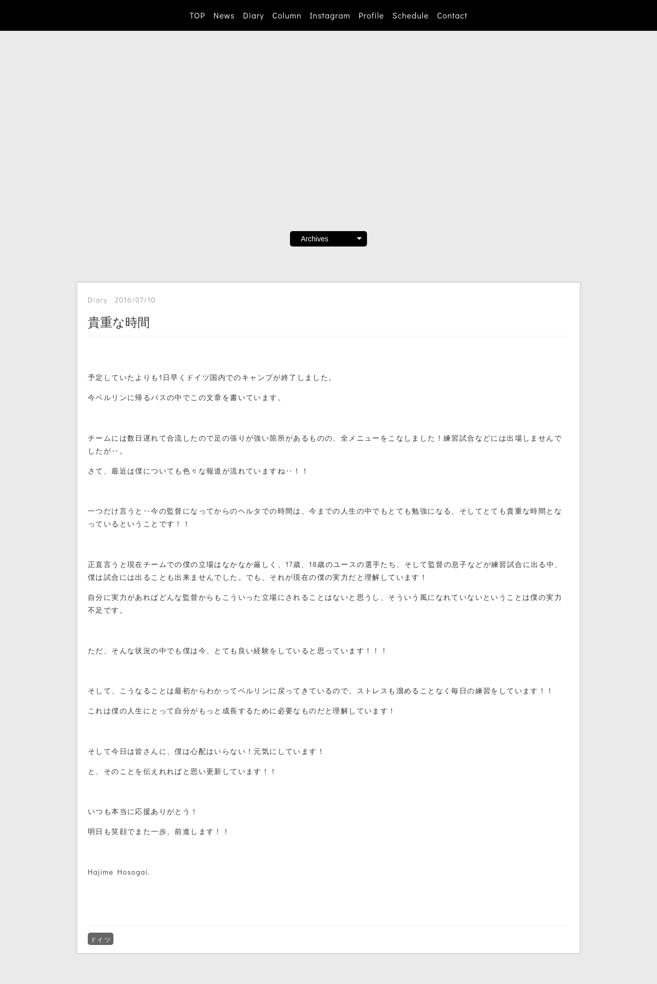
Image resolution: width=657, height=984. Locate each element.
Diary (253, 15)
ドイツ (100, 939)
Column (287, 15)
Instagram (330, 15)
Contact (452, 15)
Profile (371, 15)
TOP (197, 15)
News (224, 15)
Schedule (410, 15)
